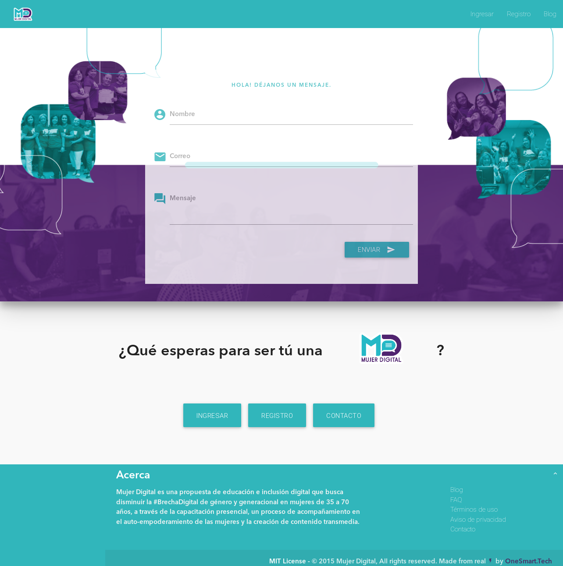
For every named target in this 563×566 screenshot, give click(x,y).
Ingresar (482, 14)
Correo (180, 156)
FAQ (456, 499)
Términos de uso (474, 509)
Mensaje (183, 198)
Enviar (377, 250)
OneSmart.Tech (528, 562)
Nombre (182, 114)
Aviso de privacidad (478, 519)
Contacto (343, 415)
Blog (550, 14)
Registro (519, 14)
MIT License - (290, 562)
